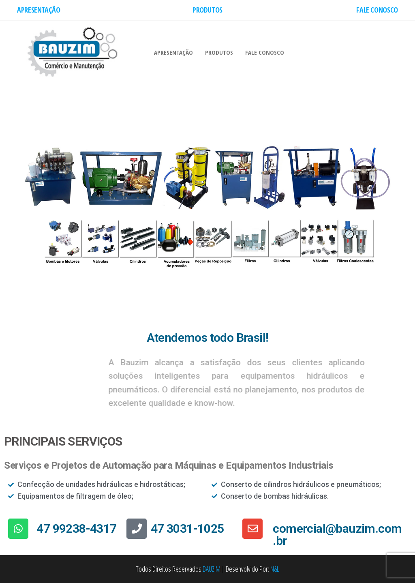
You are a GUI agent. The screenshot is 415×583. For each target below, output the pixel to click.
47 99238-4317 (76, 528)
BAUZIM (211, 569)
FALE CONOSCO (377, 10)
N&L (274, 569)
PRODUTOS (207, 10)
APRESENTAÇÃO (38, 10)
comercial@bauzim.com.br (337, 534)
